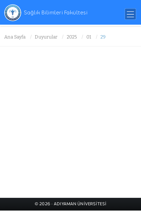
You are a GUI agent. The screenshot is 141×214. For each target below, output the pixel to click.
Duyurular (46, 37)
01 (88, 37)
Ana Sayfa (14, 37)
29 (103, 37)
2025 (72, 37)
